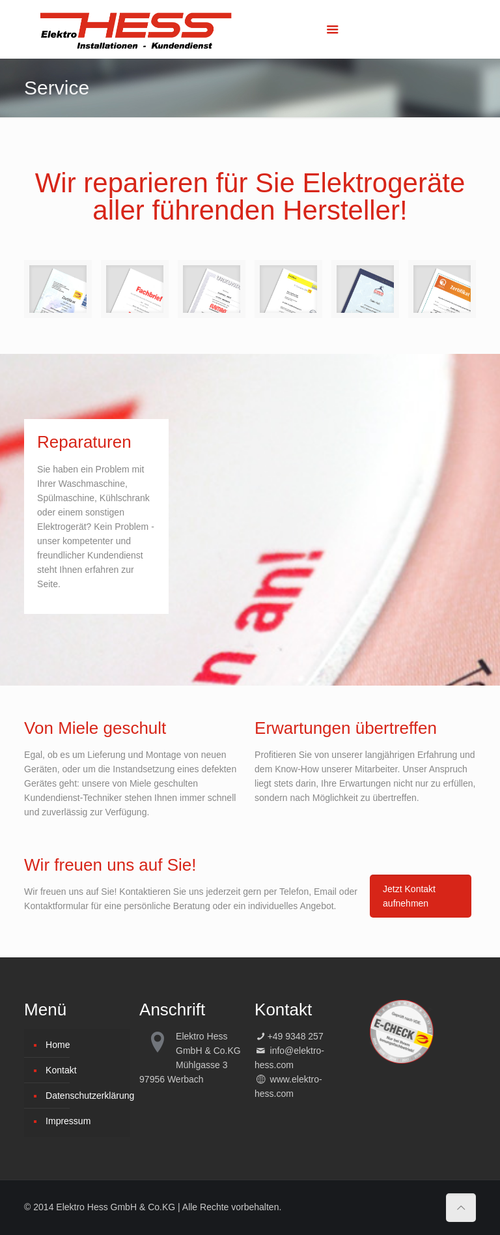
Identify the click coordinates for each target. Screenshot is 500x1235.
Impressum (68, 1121)
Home (58, 1044)
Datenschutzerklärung (85, 1095)
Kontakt (61, 1070)
